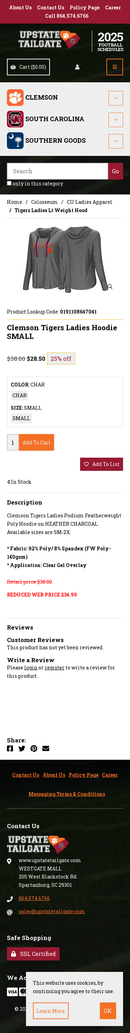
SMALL (21, 418)
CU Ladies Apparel (89, 202)
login (30, 667)
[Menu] (114, 67)
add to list (102, 464)
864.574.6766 (34, 898)
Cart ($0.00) (28, 67)
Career (113, 7)
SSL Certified (33, 953)
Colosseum (44, 202)
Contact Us (50, 7)
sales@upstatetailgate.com (52, 911)
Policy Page (84, 7)
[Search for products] (57, 171)
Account (77, 67)
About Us (20, 7)
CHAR (19, 395)
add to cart (37, 442)
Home (14, 202)
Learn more (50, 1011)
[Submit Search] (115, 171)
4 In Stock (19, 481)
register (54, 667)
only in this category (35, 183)
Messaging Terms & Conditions (66, 794)
